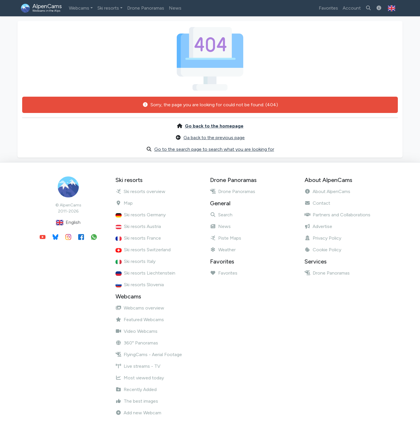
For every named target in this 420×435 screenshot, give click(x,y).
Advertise (318, 226)
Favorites (328, 8)
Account (352, 8)
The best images (137, 401)
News (175, 8)
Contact (317, 203)
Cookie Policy (322, 249)
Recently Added (136, 389)
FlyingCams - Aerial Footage (149, 354)
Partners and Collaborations (337, 215)
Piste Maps (225, 238)
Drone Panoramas (145, 8)
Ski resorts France (138, 238)
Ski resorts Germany (141, 215)
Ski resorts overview (140, 191)
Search (221, 215)
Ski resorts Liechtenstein (145, 273)
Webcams (79, 8)
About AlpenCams (327, 191)
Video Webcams (137, 331)
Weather (223, 249)
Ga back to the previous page (214, 137)
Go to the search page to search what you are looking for (214, 149)
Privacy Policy (322, 238)
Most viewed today (140, 378)
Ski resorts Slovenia (140, 284)
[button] (391, 8)
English (68, 222)
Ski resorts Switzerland (143, 249)
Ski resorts (108, 8)
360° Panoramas (137, 343)
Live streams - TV (138, 366)
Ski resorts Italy (135, 261)
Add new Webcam (138, 412)
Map (124, 203)
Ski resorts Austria (138, 226)
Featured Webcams (140, 319)
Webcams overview (140, 308)
